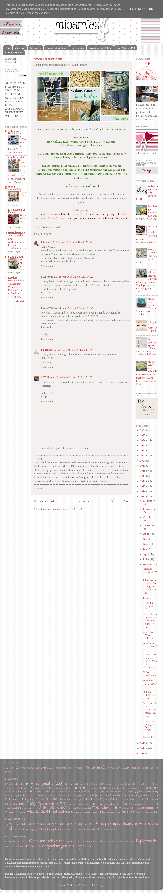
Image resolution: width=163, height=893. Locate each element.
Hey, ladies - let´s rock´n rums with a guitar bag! (150, 620)
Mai (145, 549)
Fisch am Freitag (46, 829)
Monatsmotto (59, 767)
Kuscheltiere (84, 791)
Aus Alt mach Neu (22, 264)
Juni (145, 544)
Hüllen (77, 788)
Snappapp (79, 799)
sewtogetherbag (145, 811)
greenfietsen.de (16, 233)
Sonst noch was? (51, 227)
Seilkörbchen (63, 799)
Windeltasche (36, 811)
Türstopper (27, 807)
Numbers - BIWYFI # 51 (150, 684)
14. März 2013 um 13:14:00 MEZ (73, 377)
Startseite (82, 501)
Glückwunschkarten (47, 841)
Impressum (35, 48)
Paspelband (131, 795)
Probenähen (11, 799)
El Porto (69, 784)
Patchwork (147, 795)
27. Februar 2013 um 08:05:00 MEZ (72, 242)
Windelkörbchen (14, 811)
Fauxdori (108, 784)
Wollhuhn (49, 377)
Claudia (47, 242)
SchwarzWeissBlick (93, 829)
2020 (143, 461)
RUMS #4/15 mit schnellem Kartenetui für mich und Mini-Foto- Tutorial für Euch (146, 373)
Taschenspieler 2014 (78, 804)
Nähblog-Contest (76, 767)
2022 (143, 450)
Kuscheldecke (63, 791)
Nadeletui (10, 795)
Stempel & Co (26, 846)
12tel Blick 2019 (48, 824)
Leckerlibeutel (115, 791)
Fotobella (143, 784)
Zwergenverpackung (87, 811)
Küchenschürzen (23, 218)
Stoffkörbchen (112, 799)
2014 (143, 491)
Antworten (47, 266)
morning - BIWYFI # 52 (150, 646)
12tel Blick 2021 (86, 824)
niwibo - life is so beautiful (16, 159)
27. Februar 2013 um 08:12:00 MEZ (73, 277)
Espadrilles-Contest (89, 784)
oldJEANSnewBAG (125, 48)
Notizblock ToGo (45, 795)
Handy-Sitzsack (59, 788)
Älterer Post (120, 501)
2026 (143, 430)
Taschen (16, 803)
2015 (143, 486)
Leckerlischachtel (107, 841)
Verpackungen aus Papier (63, 846)
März (146, 559)
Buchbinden (10, 841)
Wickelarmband (125, 808)
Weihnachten (101, 808)
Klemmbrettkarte (87, 841)
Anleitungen (78, 48)
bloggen (154, 767)
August (147, 534)
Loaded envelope (125, 841)
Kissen (146, 788)
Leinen (130, 791)
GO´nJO (39, 788)
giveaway (9, 771)
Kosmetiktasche (16, 791)
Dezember (149, 501)
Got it (153, 9)
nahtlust (12, 278)
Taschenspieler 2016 (109, 804)
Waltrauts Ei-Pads (13, 52)
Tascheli (153, 799)
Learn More (137, 9)
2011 (143, 748)
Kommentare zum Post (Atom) (64, 509)
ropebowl (127, 812)
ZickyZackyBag (61, 812)
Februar (148, 564)
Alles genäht (42, 783)
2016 (143, 481)
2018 (143, 471)
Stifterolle (93, 799)
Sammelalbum (11, 846)
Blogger (100, 885)
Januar (147, 737)
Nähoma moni (16, 257)
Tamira (147, 598)
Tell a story (123, 768)
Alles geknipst (107, 823)
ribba (90, 846)
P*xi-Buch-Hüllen (110, 795)
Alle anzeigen (21, 301)
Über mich (20, 48)
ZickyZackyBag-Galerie (100, 48)
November (149, 509)
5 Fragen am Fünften (31, 767)
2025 (143, 435)
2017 (143, 476)
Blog (8, 48)
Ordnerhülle (87, 795)
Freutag (47, 768)
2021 (143, 455)
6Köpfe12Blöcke (14, 784)
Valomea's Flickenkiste (14, 132)
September (149, 525)
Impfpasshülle (96, 788)
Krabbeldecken (43, 791)
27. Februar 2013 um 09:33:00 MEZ (73, 308)
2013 (143, 496)
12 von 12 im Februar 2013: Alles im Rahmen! (150, 661)
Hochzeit (71, 841)
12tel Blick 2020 (66, 824)
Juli (145, 539)
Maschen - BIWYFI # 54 (150, 572)
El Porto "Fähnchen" (150, 674)
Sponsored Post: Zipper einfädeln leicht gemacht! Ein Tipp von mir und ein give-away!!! (146, 280)
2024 (143, 440)
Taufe (37, 846)
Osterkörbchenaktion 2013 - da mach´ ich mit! (150, 710)
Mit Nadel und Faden (16, 211)
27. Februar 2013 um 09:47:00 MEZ (72, 350)
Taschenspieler (48, 804)
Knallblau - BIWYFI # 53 (150, 606)
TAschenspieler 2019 (134, 799)
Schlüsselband (45, 799)
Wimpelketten (145, 808)
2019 (143, 466)
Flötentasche (125, 784)
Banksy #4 (22, 194)
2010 (143, 753)
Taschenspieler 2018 (140, 804)
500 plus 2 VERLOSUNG (152, 326)
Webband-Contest (139, 767)
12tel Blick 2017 (29, 824)
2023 (143, 445)
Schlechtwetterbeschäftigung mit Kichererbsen (150, 586)
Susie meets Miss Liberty (149, 635)
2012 (143, 743)
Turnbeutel (11, 807)
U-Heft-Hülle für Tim (149, 695)
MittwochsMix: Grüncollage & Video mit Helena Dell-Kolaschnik (16, 287)
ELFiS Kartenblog (14, 188)
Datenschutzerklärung (56, 48)
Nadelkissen (25, 795)
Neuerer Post (43, 501)
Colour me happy (27, 829)
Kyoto (101, 791)
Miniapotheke (146, 791)
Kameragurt (114, 788)
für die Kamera (110, 811)
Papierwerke (147, 841)
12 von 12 (12, 767)
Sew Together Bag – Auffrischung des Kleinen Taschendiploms (17, 242)
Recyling (29, 799)
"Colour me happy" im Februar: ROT (149, 725)
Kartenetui (131, 788)
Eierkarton (22, 841)
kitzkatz (47, 350)
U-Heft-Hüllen (49, 808)
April (146, 554)
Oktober (148, 517)
